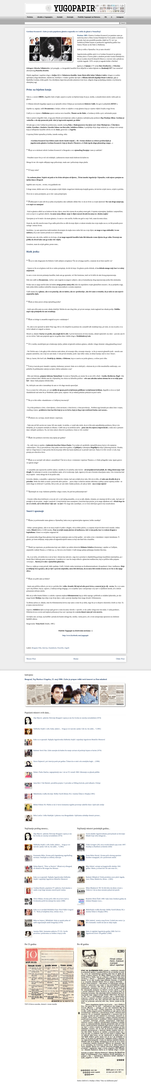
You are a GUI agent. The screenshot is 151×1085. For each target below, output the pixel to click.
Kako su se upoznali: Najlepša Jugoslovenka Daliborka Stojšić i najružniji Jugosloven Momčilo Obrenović (69, 739)
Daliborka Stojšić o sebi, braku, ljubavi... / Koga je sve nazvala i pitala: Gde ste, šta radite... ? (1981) (67, 729)
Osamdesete (52, 648)
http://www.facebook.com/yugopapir (75, 635)
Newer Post (31, 659)
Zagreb (66, 648)
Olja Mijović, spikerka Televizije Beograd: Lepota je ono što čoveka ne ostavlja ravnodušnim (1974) (67, 718)
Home (75, 659)
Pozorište (60, 648)
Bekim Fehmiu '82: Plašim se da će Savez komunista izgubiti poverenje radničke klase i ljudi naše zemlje (68, 805)
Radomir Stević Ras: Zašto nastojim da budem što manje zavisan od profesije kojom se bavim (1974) (67, 750)
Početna (30, 17)
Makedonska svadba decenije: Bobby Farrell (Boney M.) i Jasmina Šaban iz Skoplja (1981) (64, 794)
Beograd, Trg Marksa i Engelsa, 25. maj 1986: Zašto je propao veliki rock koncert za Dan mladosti (66, 679)
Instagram (120, 17)
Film (39, 648)
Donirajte (70, 17)
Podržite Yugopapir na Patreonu (89, 17)
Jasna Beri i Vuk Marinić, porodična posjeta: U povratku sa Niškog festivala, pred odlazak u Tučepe (66, 783)
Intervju (45, 648)
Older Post (120, 659)
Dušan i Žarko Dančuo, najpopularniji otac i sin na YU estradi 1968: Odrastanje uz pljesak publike (66, 772)
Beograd (34, 648)
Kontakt (59, 17)
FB (106, 17)
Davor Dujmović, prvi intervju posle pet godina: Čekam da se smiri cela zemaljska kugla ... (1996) (66, 761)
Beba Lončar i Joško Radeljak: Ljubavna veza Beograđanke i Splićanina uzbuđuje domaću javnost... (67, 815)
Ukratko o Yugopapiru (44, 17)
